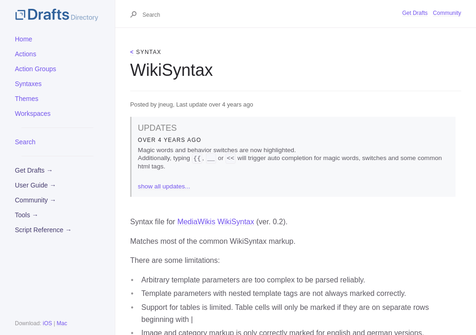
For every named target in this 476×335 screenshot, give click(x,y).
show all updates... (164, 186)
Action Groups (35, 69)
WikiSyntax (236, 222)
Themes (27, 98)
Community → (35, 200)
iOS (47, 323)
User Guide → (35, 185)
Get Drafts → (34, 170)
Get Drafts (415, 13)
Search (25, 142)
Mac (62, 323)
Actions (25, 54)
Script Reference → (43, 230)
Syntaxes (28, 83)
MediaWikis (196, 222)
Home (23, 39)
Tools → (27, 215)
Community (447, 13)
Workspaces (33, 113)
